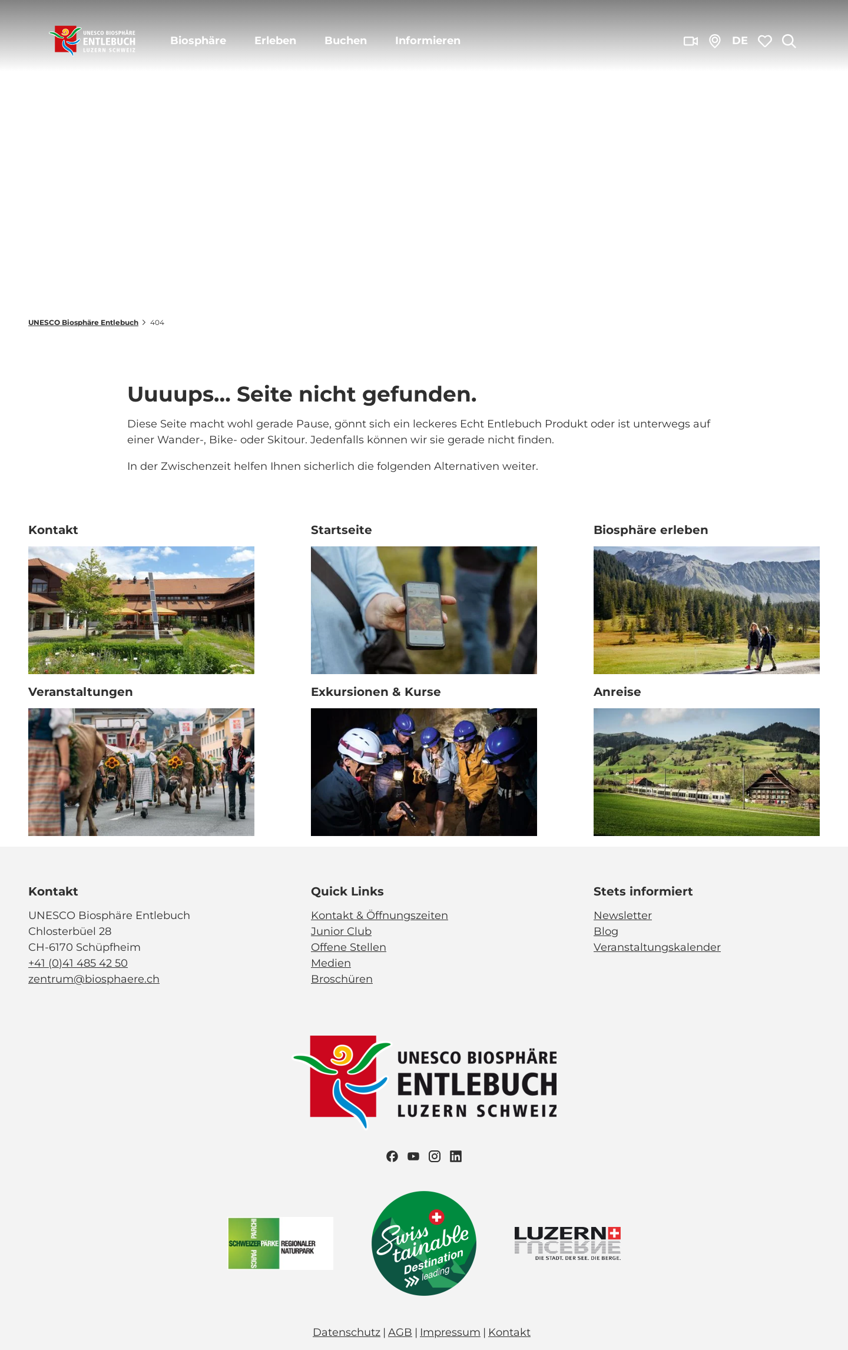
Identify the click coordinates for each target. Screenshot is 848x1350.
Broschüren (342, 979)
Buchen (345, 40)
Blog (606, 931)
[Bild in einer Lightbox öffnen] (424, 1083)
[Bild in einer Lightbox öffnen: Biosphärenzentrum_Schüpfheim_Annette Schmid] (141, 610)
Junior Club (341, 931)
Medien (331, 963)
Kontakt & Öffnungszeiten (379, 915)
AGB (400, 1332)
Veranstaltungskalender (657, 947)
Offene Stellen (348, 947)
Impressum (450, 1332)
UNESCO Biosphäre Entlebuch (83, 322)
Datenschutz (346, 1332)
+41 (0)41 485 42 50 (78, 963)
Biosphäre (198, 40)
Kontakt (509, 1332)
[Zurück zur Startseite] (92, 41)
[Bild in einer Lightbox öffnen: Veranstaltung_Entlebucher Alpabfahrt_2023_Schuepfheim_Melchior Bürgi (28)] (141, 772)
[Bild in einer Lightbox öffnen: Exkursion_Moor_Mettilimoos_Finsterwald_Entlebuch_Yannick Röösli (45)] (424, 610)
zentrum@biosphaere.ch (94, 979)
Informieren (428, 40)
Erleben (275, 40)
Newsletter (623, 915)
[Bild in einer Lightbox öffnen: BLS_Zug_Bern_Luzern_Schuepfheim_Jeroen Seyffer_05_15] (707, 772)
